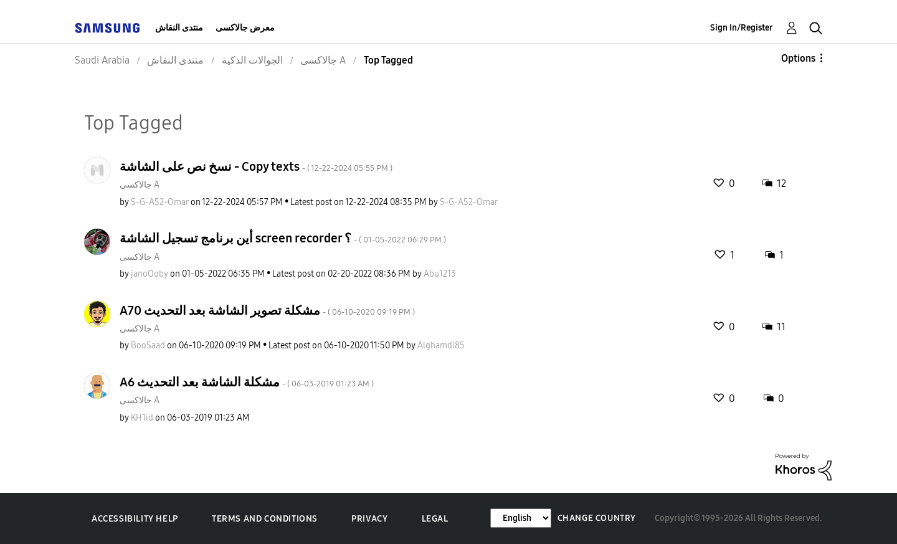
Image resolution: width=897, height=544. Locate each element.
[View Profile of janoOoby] (149, 274)
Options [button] (798, 58)
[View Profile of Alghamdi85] (441, 345)
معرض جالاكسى (245, 27)
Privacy (369, 518)
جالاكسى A (139, 184)
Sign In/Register (741, 27)
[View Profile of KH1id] (142, 418)
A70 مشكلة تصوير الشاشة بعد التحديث (267, 310)
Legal (435, 518)
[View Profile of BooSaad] (148, 345)
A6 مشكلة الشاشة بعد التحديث (247, 382)
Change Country (597, 518)
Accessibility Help (135, 518)
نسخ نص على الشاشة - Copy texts (256, 166)
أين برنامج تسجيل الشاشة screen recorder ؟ (283, 238)
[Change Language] (520, 518)
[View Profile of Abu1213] (440, 274)
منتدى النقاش (179, 27)
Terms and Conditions (265, 518)
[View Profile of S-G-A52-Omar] (160, 202)
